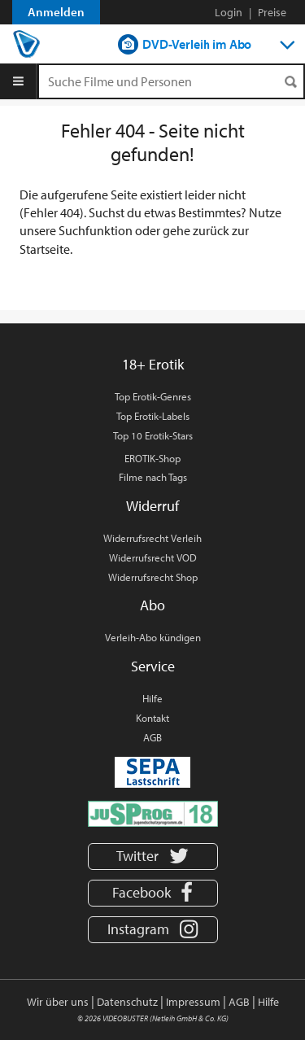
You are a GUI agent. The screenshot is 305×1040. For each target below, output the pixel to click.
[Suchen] (290, 82)
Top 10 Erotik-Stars (153, 435)
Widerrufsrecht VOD (153, 557)
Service (153, 666)
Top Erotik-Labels (153, 415)
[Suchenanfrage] (171, 81)
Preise (272, 12)
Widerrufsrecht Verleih (152, 537)
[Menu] (18, 81)
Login (228, 12)
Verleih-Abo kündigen (153, 637)
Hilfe (152, 698)
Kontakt (152, 717)
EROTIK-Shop (152, 458)
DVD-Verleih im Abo (196, 44)
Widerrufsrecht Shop (153, 576)
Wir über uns (58, 1001)
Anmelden (56, 12)
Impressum (193, 1001)
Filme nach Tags (153, 476)
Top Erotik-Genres (153, 396)
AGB (152, 737)
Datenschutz (127, 1001)
